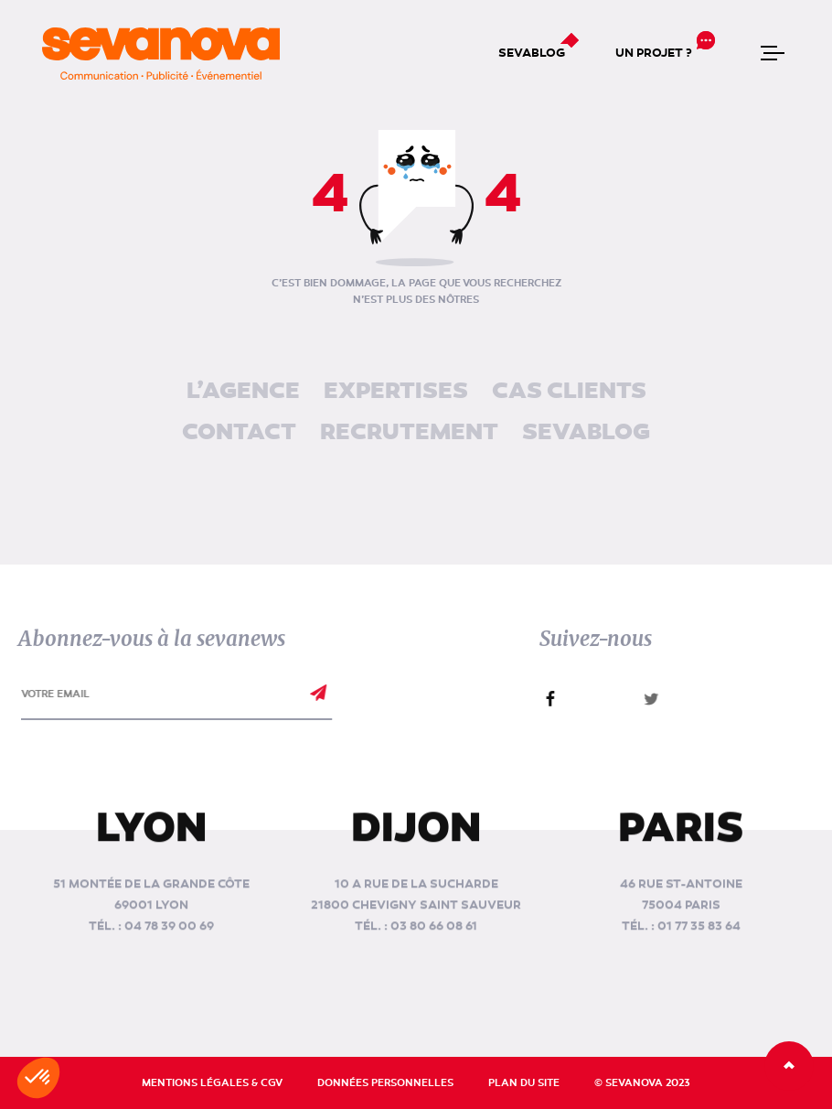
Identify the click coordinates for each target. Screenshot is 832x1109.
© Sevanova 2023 (642, 1083)
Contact (239, 433)
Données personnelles (385, 1083)
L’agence (243, 392)
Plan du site (524, 1083)
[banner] (161, 53)
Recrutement (409, 433)
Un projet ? (653, 53)
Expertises (396, 392)
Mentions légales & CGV (212, 1083)
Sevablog (531, 53)
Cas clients (569, 392)
